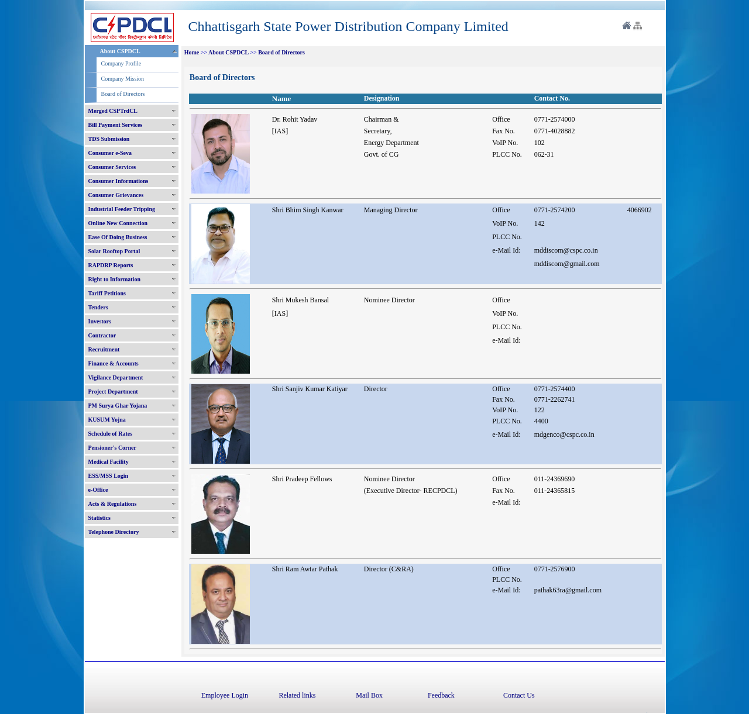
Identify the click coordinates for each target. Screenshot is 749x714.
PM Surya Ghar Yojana (117, 405)
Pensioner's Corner (112, 447)
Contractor (102, 335)
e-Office (98, 490)
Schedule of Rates (110, 433)
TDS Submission (109, 139)
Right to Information (114, 279)
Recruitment (104, 349)
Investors (99, 321)
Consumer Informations (118, 181)
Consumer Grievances (116, 195)
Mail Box (369, 695)
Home (192, 52)
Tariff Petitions (107, 293)
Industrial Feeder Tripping (121, 209)
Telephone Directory (113, 532)
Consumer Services (112, 167)
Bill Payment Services (115, 125)
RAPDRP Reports (110, 265)
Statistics (99, 518)
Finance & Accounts (113, 363)
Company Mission (123, 78)
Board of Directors (123, 94)
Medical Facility (108, 461)
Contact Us (519, 695)
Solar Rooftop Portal (114, 251)
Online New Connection (118, 223)
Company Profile (121, 63)
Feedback (441, 695)
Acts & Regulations (112, 504)
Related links (297, 695)
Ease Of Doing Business (117, 237)
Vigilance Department (115, 377)
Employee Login (224, 695)
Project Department (113, 391)
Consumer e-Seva (110, 153)
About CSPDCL (120, 51)
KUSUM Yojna (107, 419)
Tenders (98, 307)
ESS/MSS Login (108, 475)
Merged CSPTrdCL (113, 111)
